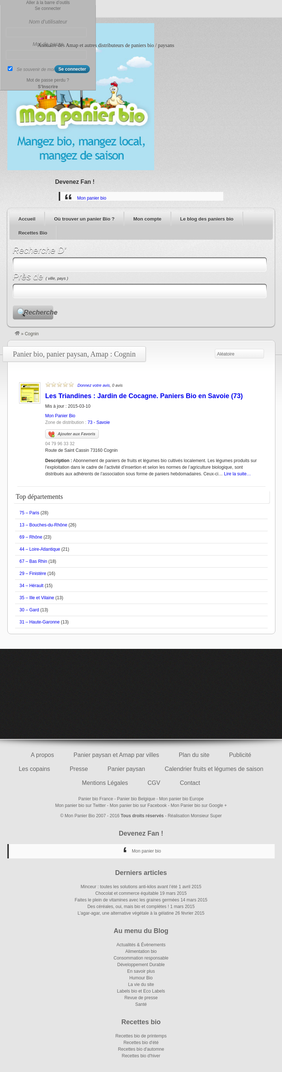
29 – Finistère (32, 573)
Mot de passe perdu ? (47, 80)
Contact (190, 783)
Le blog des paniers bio (207, 219)
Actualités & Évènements (140, 944)
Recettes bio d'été (141, 1042)
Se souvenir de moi (35, 69)
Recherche (38, 312)
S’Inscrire (48, 86)
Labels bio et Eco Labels (141, 991)
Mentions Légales (105, 783)
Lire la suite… (237, 473)
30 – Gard (29, 609)
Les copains (34, 769)
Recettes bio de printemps (140, 1036)
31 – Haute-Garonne (39, 622)
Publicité (240, 755)
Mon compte (147, 219)
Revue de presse (141, 997)
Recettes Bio (32, 233)
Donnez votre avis (93, 385)
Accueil (26, 219)
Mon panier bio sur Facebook (138, 805)
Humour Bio (140, 977)
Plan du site (194, 755)
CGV (154, 783)
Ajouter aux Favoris (71, 434)
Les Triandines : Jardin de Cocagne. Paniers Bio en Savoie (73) (144, 396)
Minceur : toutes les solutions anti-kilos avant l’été (129, 886)
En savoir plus (141, 971)
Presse (79, 769)
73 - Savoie (98, 422)
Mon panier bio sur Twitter (80, 805)
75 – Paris (29, 512)
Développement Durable (140, 964)
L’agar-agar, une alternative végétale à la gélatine (125, 913)
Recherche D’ (39, 250)
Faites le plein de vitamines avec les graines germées (127, 900)
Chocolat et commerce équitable (127, 893)
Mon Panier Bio (60, 415)
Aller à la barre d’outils (48, 2)
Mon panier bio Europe (181, 798)
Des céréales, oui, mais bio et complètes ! (128, 906)
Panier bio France (95, 798)
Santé (141, 1004)
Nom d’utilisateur (48, 22)
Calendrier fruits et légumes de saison (213, 769)
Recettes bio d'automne (141, 1049)
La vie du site (141, 984)
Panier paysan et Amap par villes (116, 755)
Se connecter (48, 8)
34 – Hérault (31, 585)
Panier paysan (126, 769)
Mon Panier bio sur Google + (199, 805)
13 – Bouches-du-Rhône (43, 525)
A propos (42, 755)
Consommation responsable (140, 958)
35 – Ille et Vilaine (36, 597)
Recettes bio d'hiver (141, 1055)
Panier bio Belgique (136, 798)
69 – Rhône (30, 537)
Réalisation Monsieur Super (195, 815)
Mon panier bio (91, 198)
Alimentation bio (140, 951)
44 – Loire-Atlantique (39, 549)
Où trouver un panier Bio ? (84, 219)
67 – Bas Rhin (33, 561)
